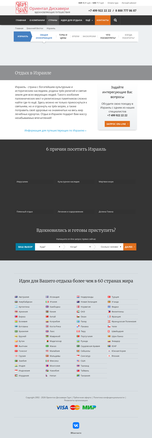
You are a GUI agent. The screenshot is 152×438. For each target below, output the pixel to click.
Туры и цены (63, 36)
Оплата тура (113, 3)
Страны (52, 20)
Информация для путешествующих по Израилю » (55, 130)
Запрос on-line (116, 123)
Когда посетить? (128, 36)
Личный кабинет (129, 3)
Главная (19, 28)
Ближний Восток (34, 28)
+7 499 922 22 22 (99, 10)
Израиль (50, 28)
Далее (128, 246)
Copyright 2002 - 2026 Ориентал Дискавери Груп (48, 397)
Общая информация (44, 36)
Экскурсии (89, 36)
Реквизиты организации (76, 400)
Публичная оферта (82, 397)
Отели (75, 36)
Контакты (103, 20)
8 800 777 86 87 (125, 10)
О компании (37, 20)
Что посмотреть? (108, 36)
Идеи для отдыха (71, 20)
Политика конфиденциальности (109, 397)
